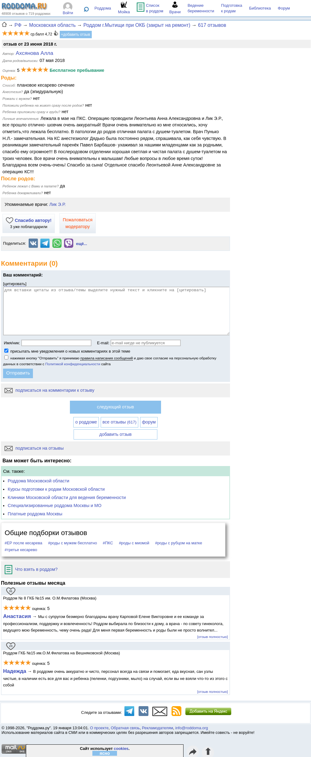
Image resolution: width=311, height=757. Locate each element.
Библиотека (260, 8)
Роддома (103, 8)
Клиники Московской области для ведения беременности (67, 497)
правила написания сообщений (106, 358)
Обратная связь (125, 728)
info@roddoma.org (191, 728)
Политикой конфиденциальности (72, 364)
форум (149, 421)
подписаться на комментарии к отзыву (49, 390)
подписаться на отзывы (34, 448)
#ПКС (108, 543)
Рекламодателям (157, 728)
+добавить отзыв (75, 34)
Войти (68, 13)
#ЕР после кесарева (23, 543)
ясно (105, 753)
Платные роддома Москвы (35, 513)
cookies (121, 748)
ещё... (81, 243)
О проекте (99, 728)
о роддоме (86, 421)
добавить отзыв (115, 434)
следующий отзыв (115, 406)
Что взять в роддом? (31, 569)
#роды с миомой (134, 543)
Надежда (14, 671)
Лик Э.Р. (57, 204)
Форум (284, 8)
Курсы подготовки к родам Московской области (56, 489)
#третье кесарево (21, 549)
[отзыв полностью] (212, 637)
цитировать (15, 283)
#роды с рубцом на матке (178, 543)
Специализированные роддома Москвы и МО (55, 505)
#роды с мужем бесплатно (72, 543)
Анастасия (17, 616)
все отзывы (119, 421)
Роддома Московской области (38, 480)
